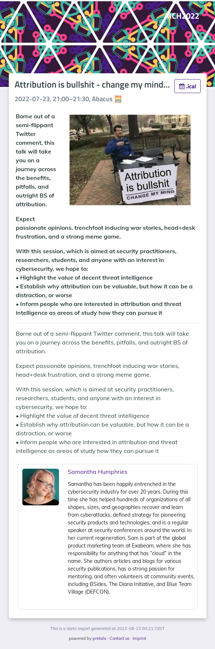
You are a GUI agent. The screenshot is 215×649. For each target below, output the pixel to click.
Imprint (139, 638)
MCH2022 (182, 16)
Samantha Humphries (97, 471)
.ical (187, 86)
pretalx (99, 638)
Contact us (119, 638)
